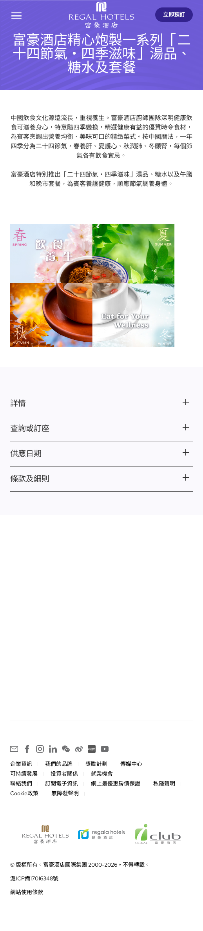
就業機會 (102, 774)
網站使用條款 (26, 892)
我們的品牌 (58, 764)
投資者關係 (64, 774)
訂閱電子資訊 (61, 783)
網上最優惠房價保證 (115, 783)
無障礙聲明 (65, 793)
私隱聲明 (164, 783)
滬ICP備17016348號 (34, 878)
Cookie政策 (24, 793)
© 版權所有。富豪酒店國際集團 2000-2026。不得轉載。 (80, 865)
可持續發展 (24, 774)
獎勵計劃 (96, 764)
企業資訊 (21, 764)
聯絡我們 (21, 783)
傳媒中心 (131, 764)
